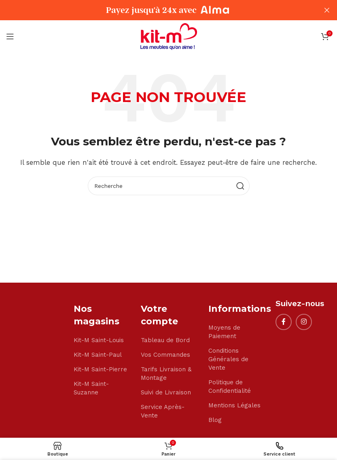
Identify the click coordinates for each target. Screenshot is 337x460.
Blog (215, 420)
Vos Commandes (165, 354)
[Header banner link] (156, 10)
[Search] (169, 186)
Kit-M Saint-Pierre (100, 369)
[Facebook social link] (284, 322)
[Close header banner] (327, 10)
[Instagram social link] (304, 322)
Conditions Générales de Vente (228, 359)
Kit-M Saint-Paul (98, 354)
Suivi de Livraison (166, 392)
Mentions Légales (234, 405)
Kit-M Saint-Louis (99, 340)
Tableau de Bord (165, 340)
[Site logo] (168, 36)
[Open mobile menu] (10, 36)
